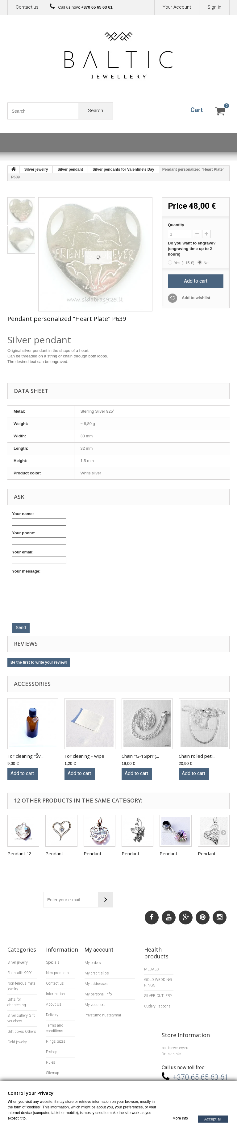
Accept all (213, 1118)
